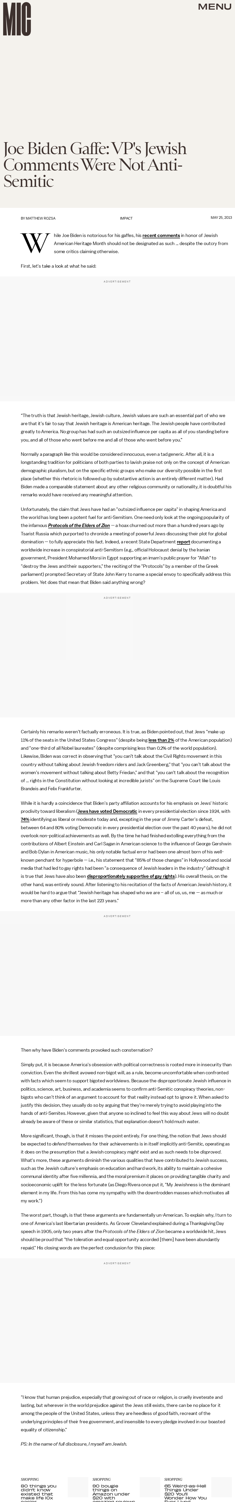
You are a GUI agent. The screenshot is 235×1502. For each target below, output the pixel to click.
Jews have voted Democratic (107, 811)
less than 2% (161, 740)
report (183, 541)
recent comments (161, 235)
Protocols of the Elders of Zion (79, 525)
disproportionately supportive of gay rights (131, 876)
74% (25, 819)
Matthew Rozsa (40, 218)
